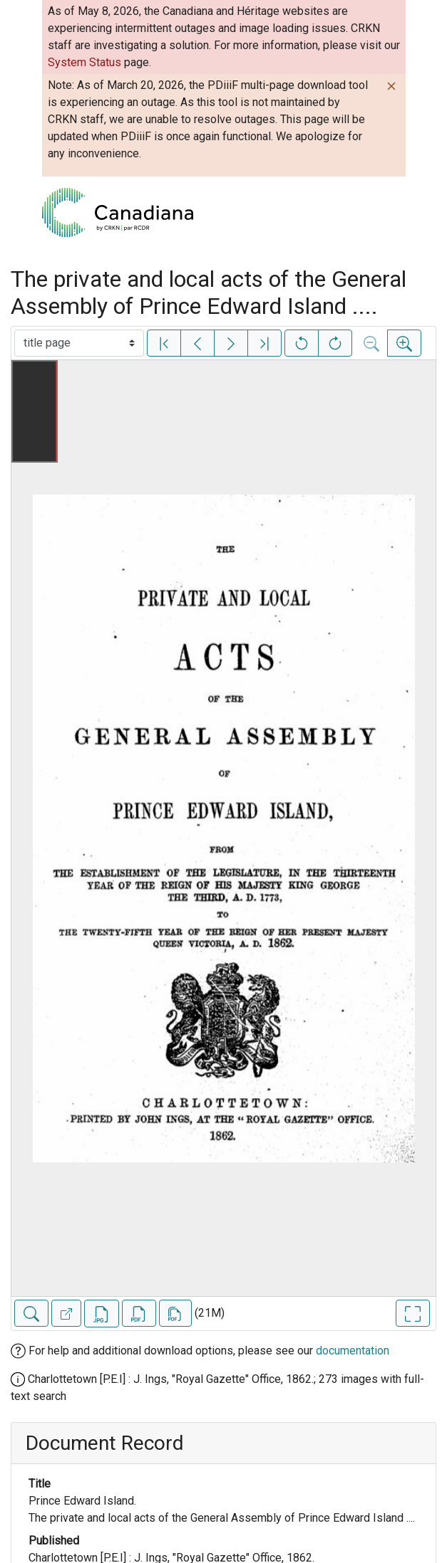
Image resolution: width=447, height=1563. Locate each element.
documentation (352, 1350)
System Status (84, 62)
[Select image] (79, 343)
